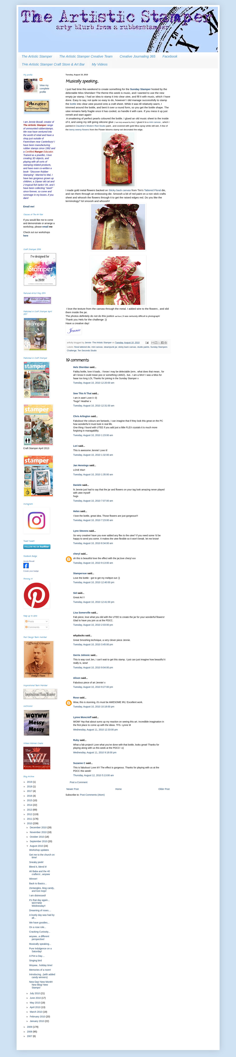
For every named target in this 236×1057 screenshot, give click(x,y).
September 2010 (39, 841)
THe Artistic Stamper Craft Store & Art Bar (53, 64)
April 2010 (35, 1007)
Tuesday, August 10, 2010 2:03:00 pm (93, 624)
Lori (75, 446)
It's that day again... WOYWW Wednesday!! (39, 903)
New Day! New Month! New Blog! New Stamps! (41, 984)
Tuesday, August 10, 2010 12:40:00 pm (93, 582)
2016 (30, 795)
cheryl (76, 553)
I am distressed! (37, 895)
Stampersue (80, 573)
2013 (30, 809)
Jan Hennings (81, 465)
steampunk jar (110, 347)
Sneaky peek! (36, 862)
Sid (75, 593)
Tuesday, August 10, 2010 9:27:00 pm (93, 687)
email (45, 226)
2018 (30, 786)
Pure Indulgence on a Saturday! (40, 950)
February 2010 (38, 1016)
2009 (30, 1027)
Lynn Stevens (81, 531)
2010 (30, 823)
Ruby (76, 740)
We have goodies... (39, 922)
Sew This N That (82, 393)
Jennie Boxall (28, 561)
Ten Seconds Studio (87, 350)
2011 (30, 818)
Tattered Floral (152, 190)
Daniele (77, 485)
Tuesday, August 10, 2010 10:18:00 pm (93, 706)
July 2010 (35, 993)
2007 (30, 1036)
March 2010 (36, 1011)
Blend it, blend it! (38, 866)
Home (118, 789)
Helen (76, 511)
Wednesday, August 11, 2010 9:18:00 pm (95, 752)
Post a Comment (78, 782)
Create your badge (31, 571)
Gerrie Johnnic (81, 655)
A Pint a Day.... (37, 956)
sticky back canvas (127, 347)
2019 (30, 782)
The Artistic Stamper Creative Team (86, 56)
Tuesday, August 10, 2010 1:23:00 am (93, 435)
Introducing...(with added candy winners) (42, 976)
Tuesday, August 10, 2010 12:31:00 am (93, 405)
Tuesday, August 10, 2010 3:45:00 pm (93, 644)
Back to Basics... (38, 883)
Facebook (169, 56)
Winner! (33, 878)
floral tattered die (82, 347)
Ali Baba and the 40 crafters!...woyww (39, 873)
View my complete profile (44, 88)
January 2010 (37, 1021)
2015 (30, 800)
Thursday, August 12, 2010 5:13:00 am (93, 775)
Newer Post (72, 789)
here (25, 235)
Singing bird (35, 960)
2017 (30, 791)
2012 (30, 814)
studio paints (143, 347)
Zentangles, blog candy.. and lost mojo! (42, 889)
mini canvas (155, 122)
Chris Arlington (81, 416)
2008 (30, 1031)
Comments (32, 627)
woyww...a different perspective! (39, 938)
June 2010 (35, 998)
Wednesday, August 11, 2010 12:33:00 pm (95, 729)
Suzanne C (79, 763)
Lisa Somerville (82, 612)
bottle (73, 103)
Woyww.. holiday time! (40, 965)
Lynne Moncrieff (82, 717)
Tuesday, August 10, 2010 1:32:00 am (93, 455)
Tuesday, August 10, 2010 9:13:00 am (93, 563)
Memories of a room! (40, 969)
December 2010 (38, 827)
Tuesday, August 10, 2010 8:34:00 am (93, 543)
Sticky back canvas (120, 190)
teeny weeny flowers (79, 129)
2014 (30, 805)
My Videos (99, 64)
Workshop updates (39, 850)
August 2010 (37, 846)
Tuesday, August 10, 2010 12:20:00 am (93, 382)
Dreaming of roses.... (40, 910)
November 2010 (38, 832)
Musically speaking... (40, 944)
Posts (29, 621)
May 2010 (35, 1002)
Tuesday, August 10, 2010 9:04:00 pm (93, 667)
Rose (76, 697)
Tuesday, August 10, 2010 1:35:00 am (93, 474)
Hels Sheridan (81, 367)
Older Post (164, 789)
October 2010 (37, 836)
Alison (77, 678)
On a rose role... (37, 927)
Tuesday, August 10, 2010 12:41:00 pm (93, 602)
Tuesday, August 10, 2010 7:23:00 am (93, 520)
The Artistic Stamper (37, 56)
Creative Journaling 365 (137, 56)
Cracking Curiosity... (39, 931)
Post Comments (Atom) (92, 794)
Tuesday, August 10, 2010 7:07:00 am (93, 500)
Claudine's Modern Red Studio (91, 126)
